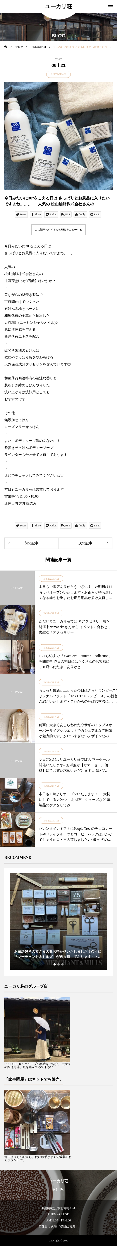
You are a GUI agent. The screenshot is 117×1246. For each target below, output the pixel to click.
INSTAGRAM (58, 74)
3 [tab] (62, 964)
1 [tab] (54, 964)
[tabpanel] (58, 921)
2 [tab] (58, 964)
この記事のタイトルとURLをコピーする (58, 229)
